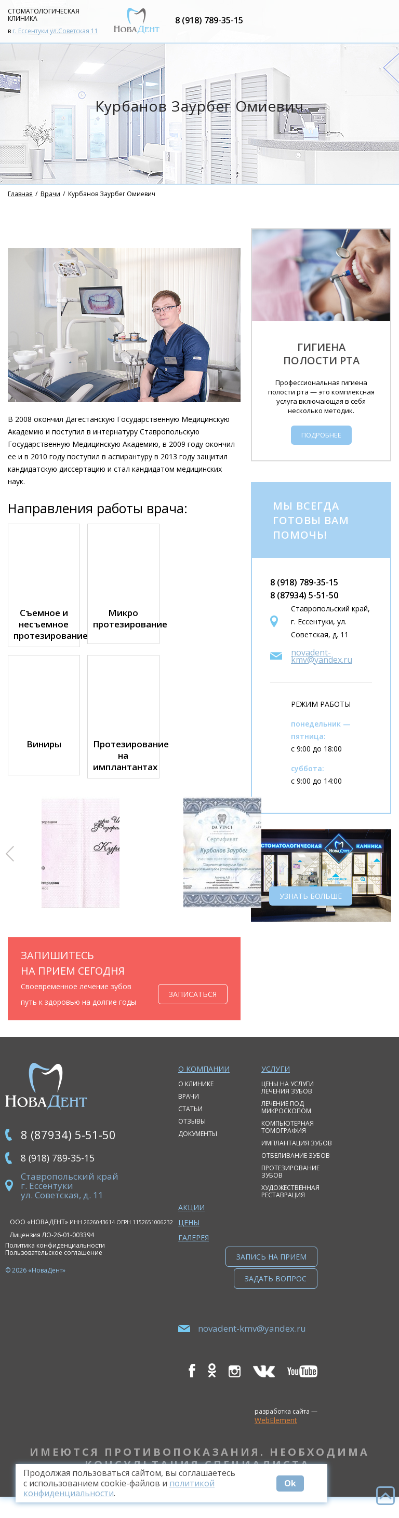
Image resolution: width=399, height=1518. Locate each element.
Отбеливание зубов (295, 1168)
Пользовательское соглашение (53, 1267)
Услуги (275, 1081)
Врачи (50, 206)
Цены (189, 1235)
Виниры (43, 756)
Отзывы (192, 1133)
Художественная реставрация (290, 1204)
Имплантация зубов (296, 1155)
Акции (191, 1220)
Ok (301, 1483)
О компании (204, 1081)
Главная (20, 206)
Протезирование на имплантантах (123, 768)
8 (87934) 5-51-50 (304, 607)
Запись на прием (271, 1269)
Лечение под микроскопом (286, 1120)
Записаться (193, 1006)
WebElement (276, 1441)
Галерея (193, 1250)
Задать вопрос (276, 1300)
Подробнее (321, 447)
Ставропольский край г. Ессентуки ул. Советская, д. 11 (69, 1201)
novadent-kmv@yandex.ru (321, 668)
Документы (197, 1146)
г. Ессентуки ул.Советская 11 (55, 37)
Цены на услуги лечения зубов (287, 1100)
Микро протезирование (123, 631)
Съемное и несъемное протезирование (44, 637)
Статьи (190, 1121)
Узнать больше (311, 908)
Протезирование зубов (290, 1184)
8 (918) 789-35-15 (231, 26)
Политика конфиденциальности (55, 1260)
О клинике (196, 1096)
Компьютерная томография (287, 1139)
